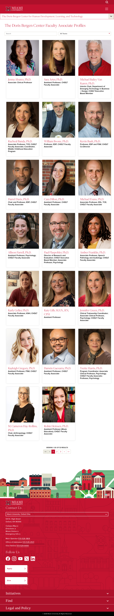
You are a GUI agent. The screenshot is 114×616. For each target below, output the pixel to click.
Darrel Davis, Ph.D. (18, 199)
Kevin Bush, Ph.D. (90, 141)
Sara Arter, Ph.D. (53, 79)
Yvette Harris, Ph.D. (91, 368)
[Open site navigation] (106, 9)
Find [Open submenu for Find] (9, 601)
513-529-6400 (23, 546)
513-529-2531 (28, 542)
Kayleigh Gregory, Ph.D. (21, 368)
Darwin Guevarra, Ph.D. (57, 368)
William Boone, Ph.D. (56, 141)
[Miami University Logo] (14, 9)
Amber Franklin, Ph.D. (93, 252)
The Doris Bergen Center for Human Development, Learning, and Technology (42, 16)
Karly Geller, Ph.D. (18, 310)
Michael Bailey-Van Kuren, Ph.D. (91, 81)
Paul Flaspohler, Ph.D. (56, 252)
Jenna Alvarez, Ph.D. (19, 79)
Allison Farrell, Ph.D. (19, 252)
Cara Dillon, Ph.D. (54, 199)
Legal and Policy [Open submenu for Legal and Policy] (18, 608)
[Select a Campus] (57, 514)
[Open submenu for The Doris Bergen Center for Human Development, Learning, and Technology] (111, 16)
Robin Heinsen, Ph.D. (56, 426)
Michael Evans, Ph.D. (92, 199)
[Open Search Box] (107, 2)
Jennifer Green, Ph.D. (92, 310)
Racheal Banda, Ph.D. (20, 141)
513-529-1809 (24, 538)
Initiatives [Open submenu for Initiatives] (13, 593)
